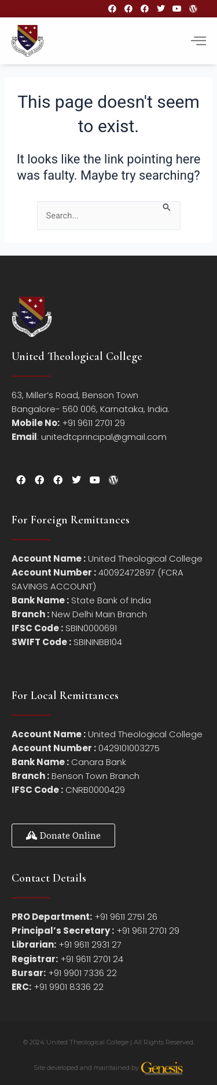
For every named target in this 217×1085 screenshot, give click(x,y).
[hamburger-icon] (198, 40)
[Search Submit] (167, 206)
